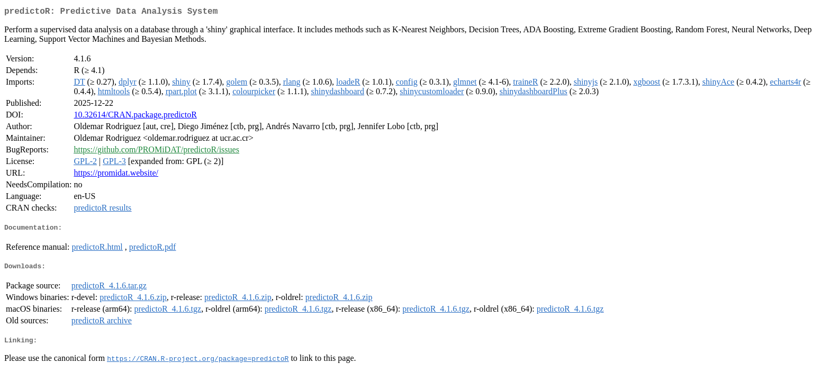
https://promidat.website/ (116, 174)
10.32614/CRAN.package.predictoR (135, 116)
